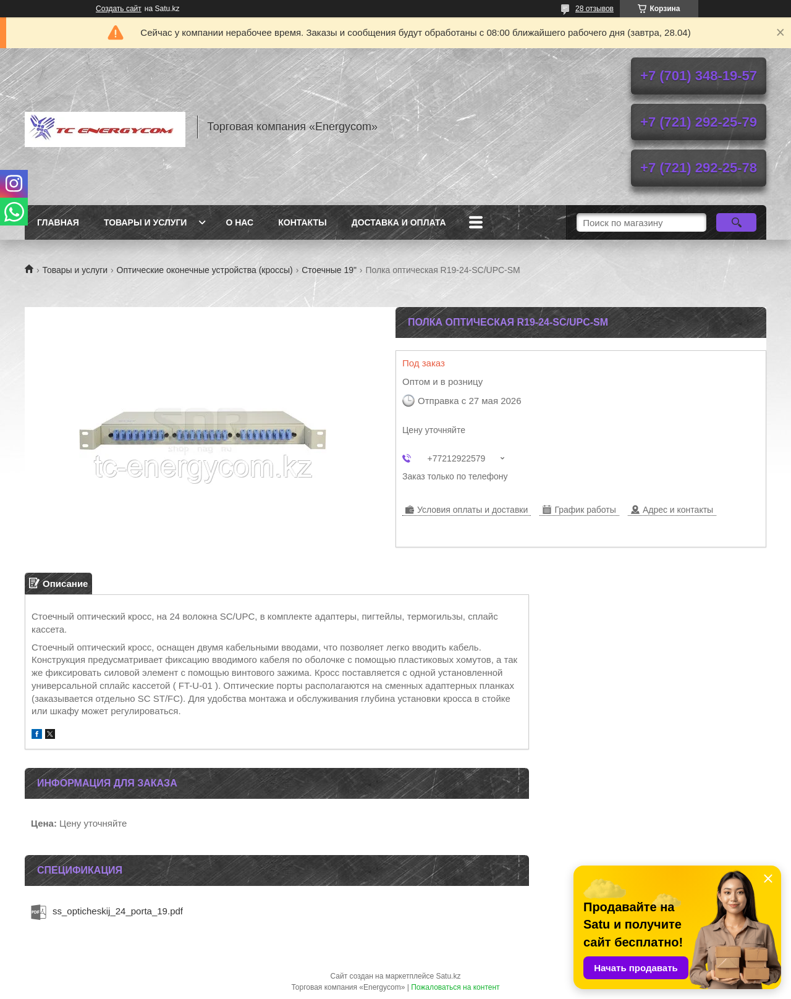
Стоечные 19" (329, 270)
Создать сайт (119, 8)
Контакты (302, 222)
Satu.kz (448, 976)
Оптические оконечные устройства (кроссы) (205, 270)
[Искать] (736, 222)
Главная (58, 222)
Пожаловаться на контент (455, 987)
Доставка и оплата (399, 222)
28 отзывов (594, 8)
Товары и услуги (145, 222)
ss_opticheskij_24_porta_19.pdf (118, 911)
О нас (239, 222)
